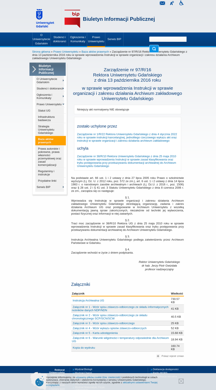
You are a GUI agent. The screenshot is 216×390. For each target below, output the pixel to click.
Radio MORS (160, 373)
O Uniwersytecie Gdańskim (47, 80)
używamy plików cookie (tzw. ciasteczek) (98, 377)
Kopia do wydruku (84, 347)
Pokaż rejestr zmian (170, 356)
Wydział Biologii (83, 369)
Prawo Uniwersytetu (65, 51)
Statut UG (44, 110)
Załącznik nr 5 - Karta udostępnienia (95, 333)
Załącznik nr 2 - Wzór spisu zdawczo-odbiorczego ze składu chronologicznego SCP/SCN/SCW (109, 317)
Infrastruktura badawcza (46, 118)
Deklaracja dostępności (166, 369)
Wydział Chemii (83, 373)
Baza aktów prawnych (95, 51)
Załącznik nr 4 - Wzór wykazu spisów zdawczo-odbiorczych (109, 328)
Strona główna (41, 51)
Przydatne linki (47, 180)
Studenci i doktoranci (50, 88)
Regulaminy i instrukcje (46, 173)
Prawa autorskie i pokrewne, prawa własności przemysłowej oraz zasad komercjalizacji (50, 157)
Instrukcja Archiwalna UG (88, 300)
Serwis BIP (43, 187)
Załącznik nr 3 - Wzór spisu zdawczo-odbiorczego (104, 323)
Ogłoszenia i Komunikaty (44, 96)
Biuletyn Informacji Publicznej (119, 19)
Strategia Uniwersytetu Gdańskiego (46, 129)
